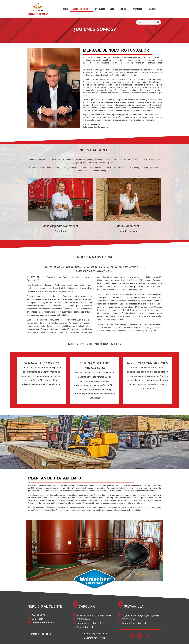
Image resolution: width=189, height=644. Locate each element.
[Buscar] (158, 22)
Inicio (65, 9)
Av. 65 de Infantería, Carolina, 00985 (93, 615)
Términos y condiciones (39, 634)
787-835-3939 (128, 619)
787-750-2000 (38, 615)
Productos (100, 9)
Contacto (139, 9)
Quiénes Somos (81, 9)
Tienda (123, 9)
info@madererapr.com (43, 622)
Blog (112, 9)
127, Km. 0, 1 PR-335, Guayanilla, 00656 (140, 615)
